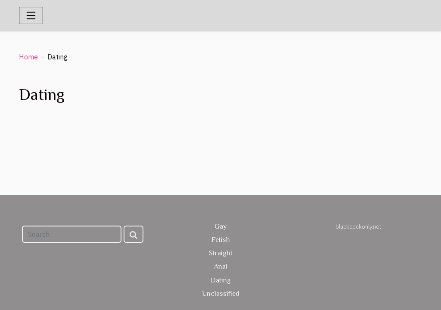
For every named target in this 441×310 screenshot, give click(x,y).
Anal (220, 266)
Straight (221, 253)
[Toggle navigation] (31, 15)
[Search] (71, 234)
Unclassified (220, 294)
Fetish (220, 240)
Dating (221, 280)
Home (28, 57)
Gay (220, 226)
